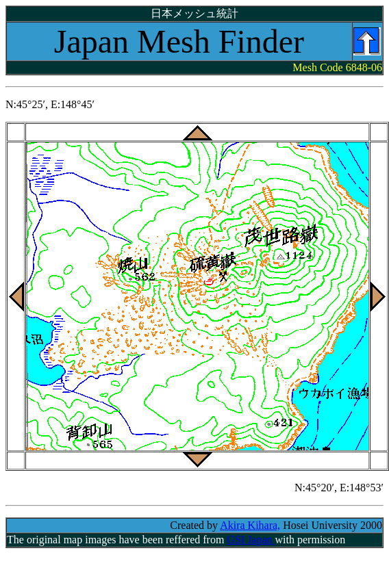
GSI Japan (251, 539)
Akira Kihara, (250, 525)
